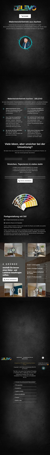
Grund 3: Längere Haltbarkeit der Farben (35, 325)
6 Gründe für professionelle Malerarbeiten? (25, 434)
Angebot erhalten (19, 443)
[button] (36, 317)
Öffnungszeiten (18, 437)
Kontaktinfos (18, 440)
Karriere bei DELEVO (20, 446)
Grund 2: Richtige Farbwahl (35, 321)
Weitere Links (18, 452)
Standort (17, 449)
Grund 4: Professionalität (34, 329)
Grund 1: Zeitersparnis (33, 317)
